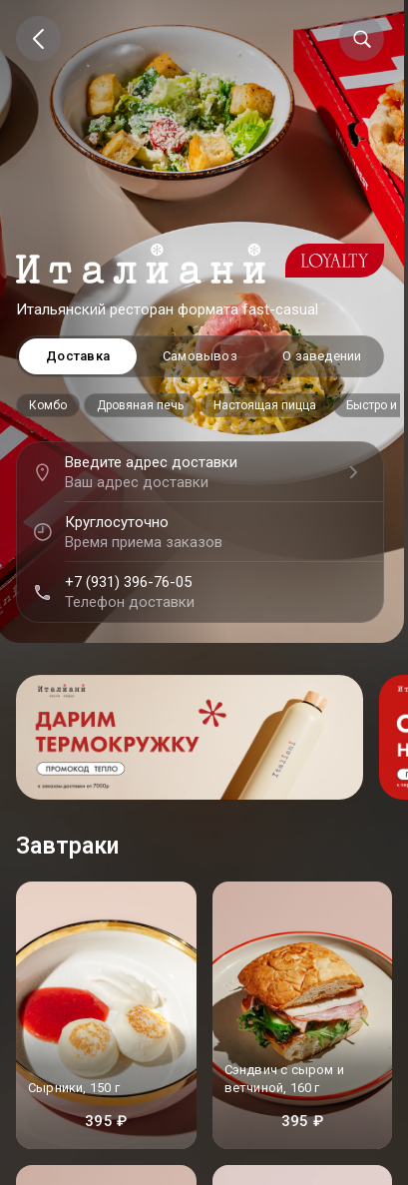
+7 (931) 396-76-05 (128, 582)
